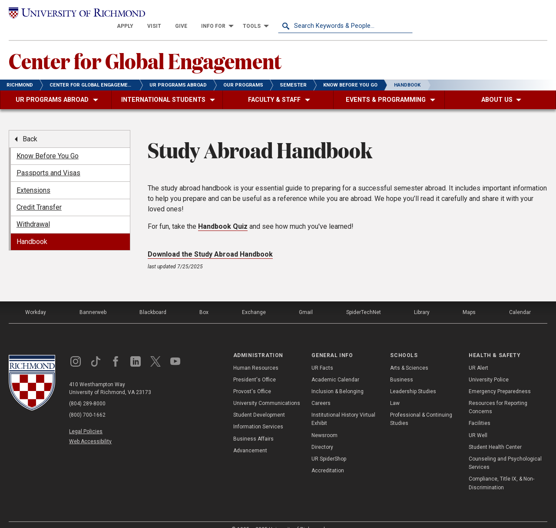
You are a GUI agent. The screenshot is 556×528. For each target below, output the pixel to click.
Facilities (479, 411)
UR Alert (478, 356)
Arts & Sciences (409, 356)
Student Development (259, 403)
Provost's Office (252, 379)
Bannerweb (92, 300)
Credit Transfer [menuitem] (39, 195)
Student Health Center (495, 435)
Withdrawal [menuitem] (33, 212)
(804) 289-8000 (87, 392)
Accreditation (327, 459)
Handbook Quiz (223, 215)
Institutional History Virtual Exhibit (343, 407)
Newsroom (324, 423)
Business (401, 367)
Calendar (520, 300)
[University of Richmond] (76, 14)
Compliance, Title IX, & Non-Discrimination (501, 471)
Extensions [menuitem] (33, 178)
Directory (322, 435)
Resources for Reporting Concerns (498, 395)
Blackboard (152, 300)
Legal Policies (86, 420)
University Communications (266, 391)
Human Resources (255, 356)
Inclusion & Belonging (337, 379)
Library (422, 300)
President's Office (254, 367)
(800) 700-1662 (87, 403)
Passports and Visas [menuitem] (48, 161)
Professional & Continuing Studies (421, 407)
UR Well (478, 423)
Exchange (254, 300)
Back (30, 127)
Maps (469, 300)
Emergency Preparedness (500, 379)
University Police (489, 367)
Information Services (258, 415)
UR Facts (322, 356)
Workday (35, 300)
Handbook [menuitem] (32, 229)
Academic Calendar (335, 367)
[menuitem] (260, 14)
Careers (321, 391)
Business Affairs (253, 427)
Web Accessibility (90, 430)
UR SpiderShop (328, 447)
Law (395, 391)
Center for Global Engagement (145, 48)
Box (203, 300)
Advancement (250, 438)
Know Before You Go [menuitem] (48, 144)
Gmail (306, 300)
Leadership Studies (413, 379)
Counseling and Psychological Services (505, 451)
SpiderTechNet (363, 300)
